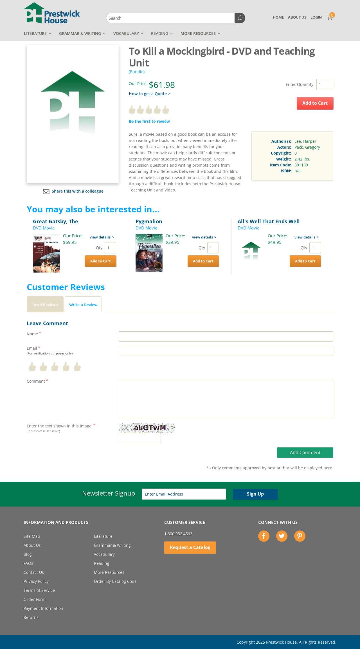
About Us (297, 17)
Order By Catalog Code (115, 581)
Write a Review (83, 304)
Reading (159, 33)
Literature (35, 33)
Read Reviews (45, 304)
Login (316, 17)
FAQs (28, 563)
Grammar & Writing (80, 33)
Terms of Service (39, 590)
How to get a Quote (148, 93)
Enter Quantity (299, 84)
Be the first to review (149, 121)
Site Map (32, 536)
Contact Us (34, 572)
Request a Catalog (190, 547)
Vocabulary (126, 33)
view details (100, 237)
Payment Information (43, 608)
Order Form (35, 599)
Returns (31, 617)
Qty (99, 247)
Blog (28, 554)
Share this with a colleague (73, 191)
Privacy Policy (36, 581)
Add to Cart (315, 103)
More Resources (198, 33)
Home (278, 17)
